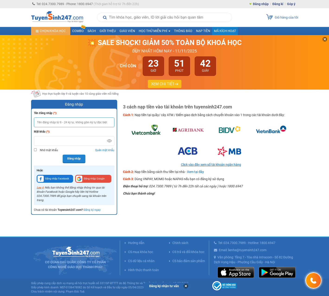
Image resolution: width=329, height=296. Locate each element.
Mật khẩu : (42, 131)
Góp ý (291, 4)
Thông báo (183, 31)
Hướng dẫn (136, 243)
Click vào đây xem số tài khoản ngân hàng (211, 164)
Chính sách (180, 243)
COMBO (79, 30)
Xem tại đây (195, 172)
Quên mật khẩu (104, 150)
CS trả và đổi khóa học (188, 252)
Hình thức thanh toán (143, 270)
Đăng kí (277, 4)
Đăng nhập (261, 4)
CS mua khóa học (140, 252)
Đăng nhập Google (90, 179)
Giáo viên (127, 31)
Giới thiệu (108, 31)
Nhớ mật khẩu (49, 150)
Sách (91, 31)
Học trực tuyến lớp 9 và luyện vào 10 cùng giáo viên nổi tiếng (80, 93)
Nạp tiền (203, 31)
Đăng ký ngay (92, 209)
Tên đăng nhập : (45, 113)
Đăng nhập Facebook (53, 179)
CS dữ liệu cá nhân (141, 261)
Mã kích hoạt (225, 31)
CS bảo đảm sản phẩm (188, 261)
